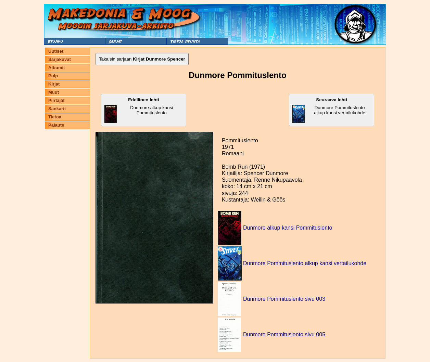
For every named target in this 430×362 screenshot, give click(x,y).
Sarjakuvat (59, 59)
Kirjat (54, 84)
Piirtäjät (56, 100)
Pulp (53, 75)
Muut (53, 92)
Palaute (56, 125)
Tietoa (54, 116)
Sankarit (57, 108)
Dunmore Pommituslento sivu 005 (284, 334)
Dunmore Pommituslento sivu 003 (284, 299)
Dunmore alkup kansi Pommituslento (138, 110)
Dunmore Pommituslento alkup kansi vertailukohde (328, 110)
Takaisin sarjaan (142, 59)
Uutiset (55, 51)
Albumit (56, 67)
